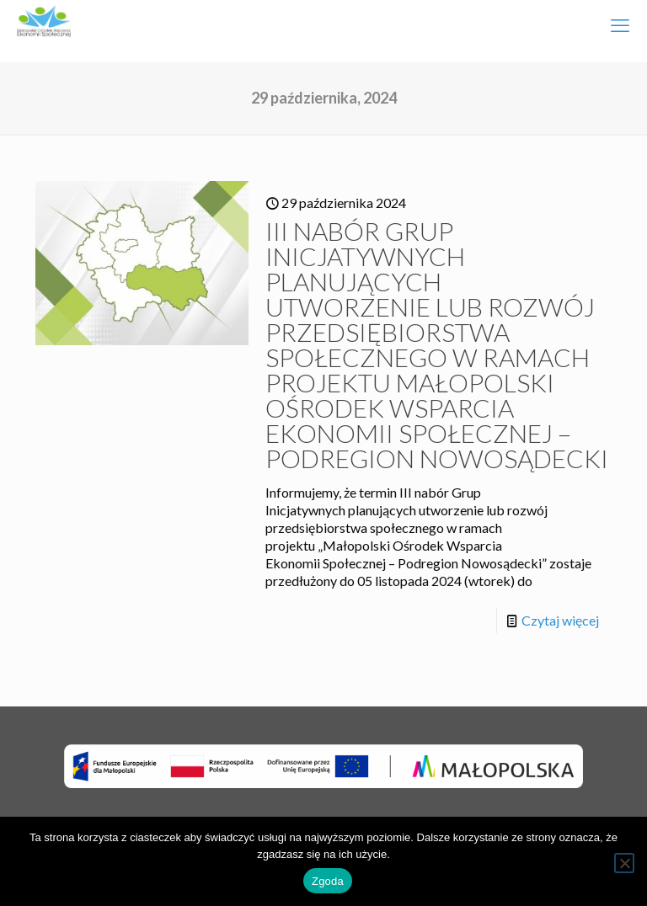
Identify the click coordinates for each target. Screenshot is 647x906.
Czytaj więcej (560, 620)
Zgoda (328, 881)
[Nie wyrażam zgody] (624, 863)
